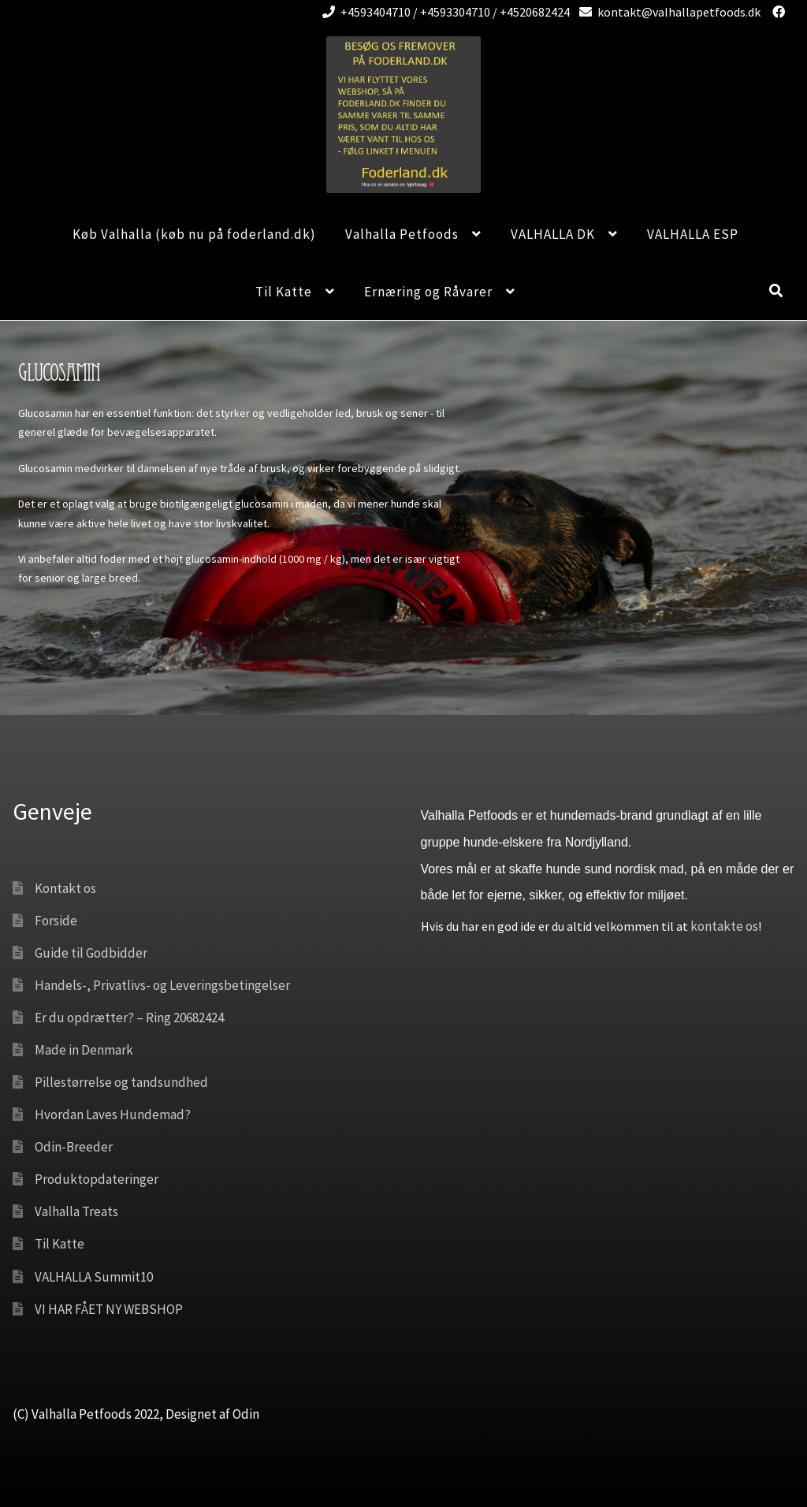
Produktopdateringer (96, 1179)
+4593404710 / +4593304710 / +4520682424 (443, 12)
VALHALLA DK (553, 234)
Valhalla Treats (76, 1211)
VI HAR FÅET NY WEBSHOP (109, 1309)
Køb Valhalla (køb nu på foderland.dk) (194, 234)
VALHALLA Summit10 (94, 1277)
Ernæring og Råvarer (428, 291)
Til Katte (283, 291)
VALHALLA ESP (692, 234)
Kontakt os (65, 888)
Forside (56, 920)
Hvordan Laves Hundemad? (113, 1114)
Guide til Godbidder (91, 953)
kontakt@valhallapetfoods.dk (667, 12)
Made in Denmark (84, 1050)
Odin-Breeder (74, 1146)
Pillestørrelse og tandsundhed (121, 1082)
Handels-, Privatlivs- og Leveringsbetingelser (162, 985)
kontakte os (724, 926)
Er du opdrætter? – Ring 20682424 (129, 1017)
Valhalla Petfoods (402, 234)
